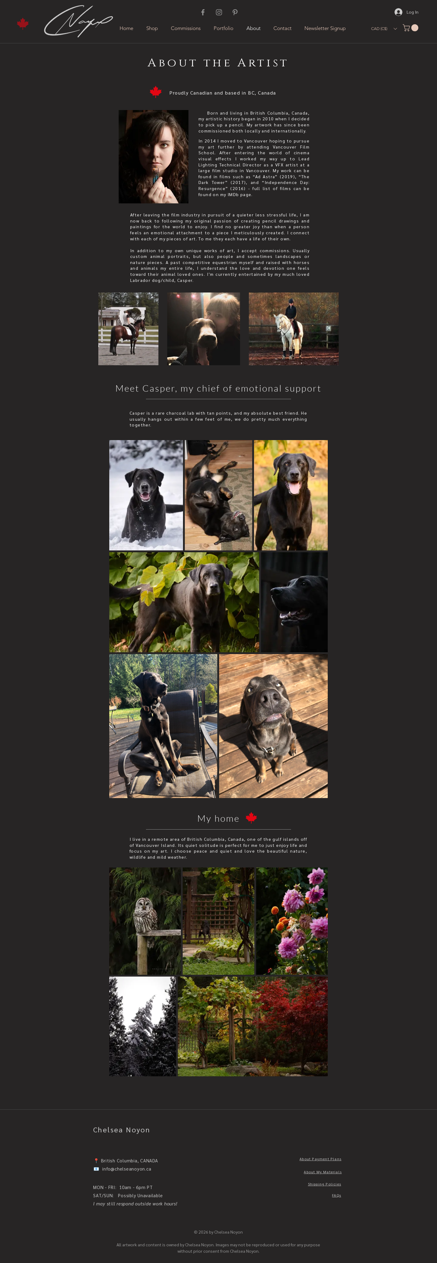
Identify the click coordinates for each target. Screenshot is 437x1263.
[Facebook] (203, 12)
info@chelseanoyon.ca (126, 1168)
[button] (384, 29)
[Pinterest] (235, 12)
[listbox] (384, 29)
